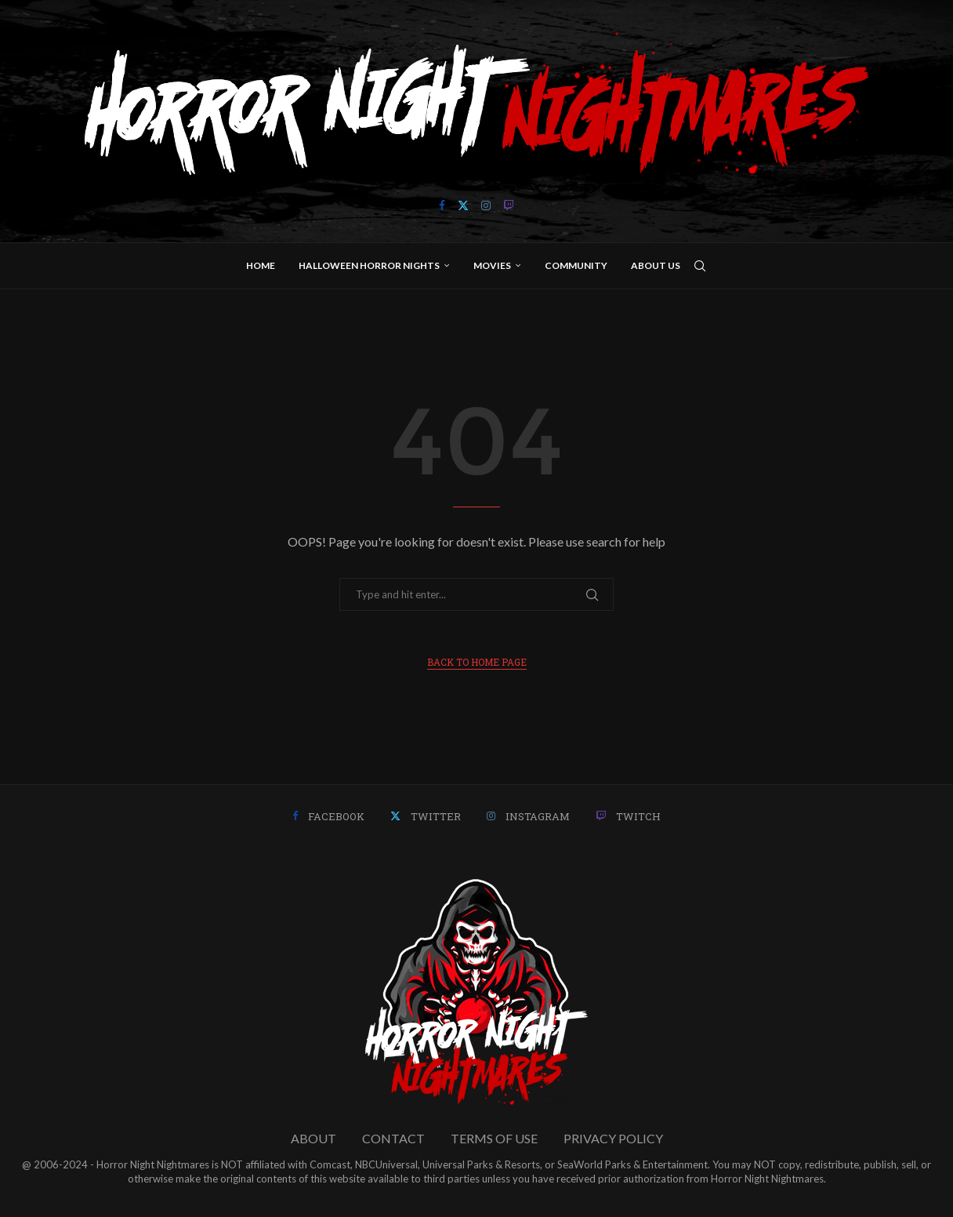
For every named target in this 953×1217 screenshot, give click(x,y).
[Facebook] (442, 205)
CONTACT (393, 1138)
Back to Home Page (477, 662)
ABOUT (313, 1138)
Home (260, 265)
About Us (655, 265)
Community (576, 265)
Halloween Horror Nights (369, 265)
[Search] (700, 266)
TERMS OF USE (494, 1138)
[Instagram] (486, 205)
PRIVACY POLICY (613, 1138)
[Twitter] (463, 205)
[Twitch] (508, 205)
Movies (492, 265)
